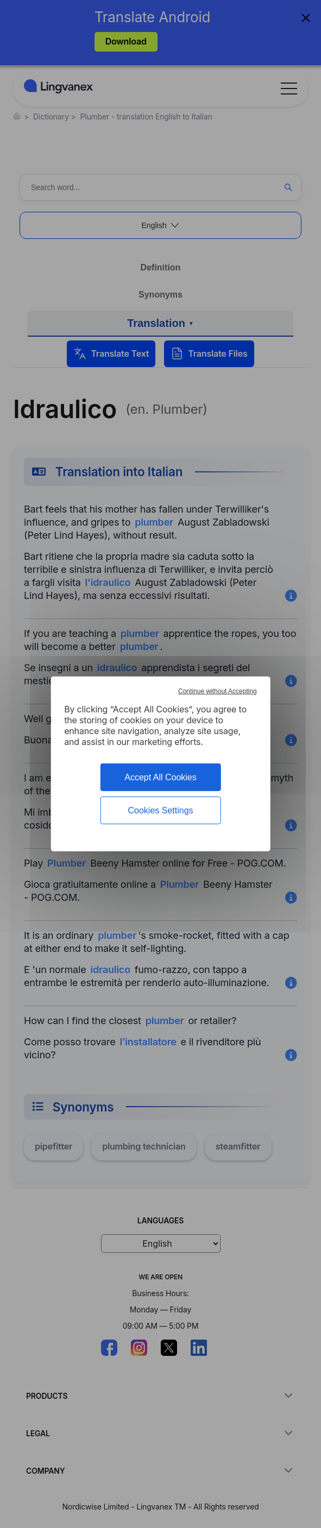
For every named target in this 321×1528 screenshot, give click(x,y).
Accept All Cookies (160, 777)
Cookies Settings (160, 810)
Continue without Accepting (217, 691)
